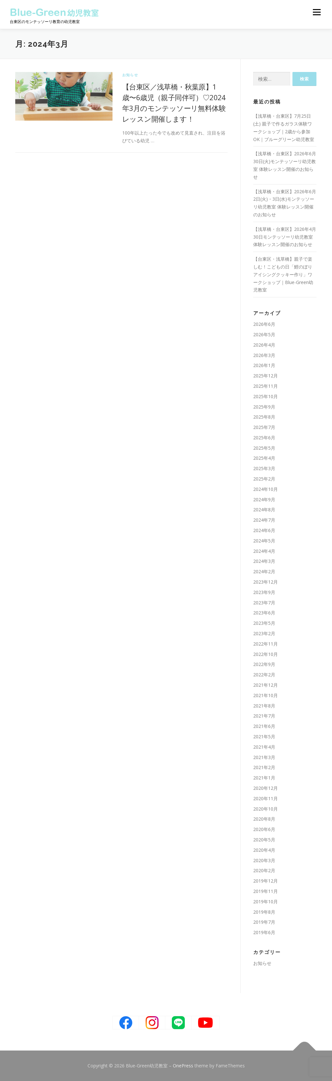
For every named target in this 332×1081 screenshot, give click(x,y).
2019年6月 (264, 932)
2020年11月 (265, 798)
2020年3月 (264, 860)
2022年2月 (264, 674)
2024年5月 (264, 541)
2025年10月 (265, 396)
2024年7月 (264, 520)
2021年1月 (264, 778)
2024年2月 (264, 571)
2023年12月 (265, 582)
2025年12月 (265, 376)
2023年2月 (264, 633)
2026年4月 (264, 345)
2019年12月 (265, 881)
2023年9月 (264, 592)
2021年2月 (264, 767)
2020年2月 (264, 870)
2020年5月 (264, 840)
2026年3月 (264, 355)
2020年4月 (264, 850)
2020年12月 (265, 788)
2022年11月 (265, 644)
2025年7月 (264, 427)
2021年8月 (264, 706)
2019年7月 (264, 922)
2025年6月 (264, 437)
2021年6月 (264, 726)
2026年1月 (264, 365)
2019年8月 (264, 912)
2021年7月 (264, 716)
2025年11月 (265, 386)
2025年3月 (264, 468)
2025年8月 (264, 417)
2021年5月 (264, 736)
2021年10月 (265, 695)
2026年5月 (264, 334)
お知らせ (130, 74)
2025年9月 (264, 407)
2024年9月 (264, 499)
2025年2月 (264, 479)
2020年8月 (264, 819)
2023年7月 (264, 603)
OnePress (183, 1066)
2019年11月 (265, 891)
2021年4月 (264, 747)
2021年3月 (264, 757)
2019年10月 (265, 901)
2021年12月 (265, 685)
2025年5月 (264, 448)
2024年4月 (264, 551)
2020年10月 (265, 809)
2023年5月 (264, 623)
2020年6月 (264, 829)
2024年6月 (264, 530)
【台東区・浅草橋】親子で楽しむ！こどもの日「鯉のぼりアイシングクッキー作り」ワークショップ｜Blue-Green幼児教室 (283, 274)
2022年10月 (265, 654)
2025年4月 (264, 458)
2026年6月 (264, 324)
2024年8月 (264, 509)
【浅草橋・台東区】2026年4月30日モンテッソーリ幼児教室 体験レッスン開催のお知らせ (284, 237)
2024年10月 (265, 489)
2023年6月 (264, 613)
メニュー (316, 12)
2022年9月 (264, 664)
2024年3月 (264, 561)
